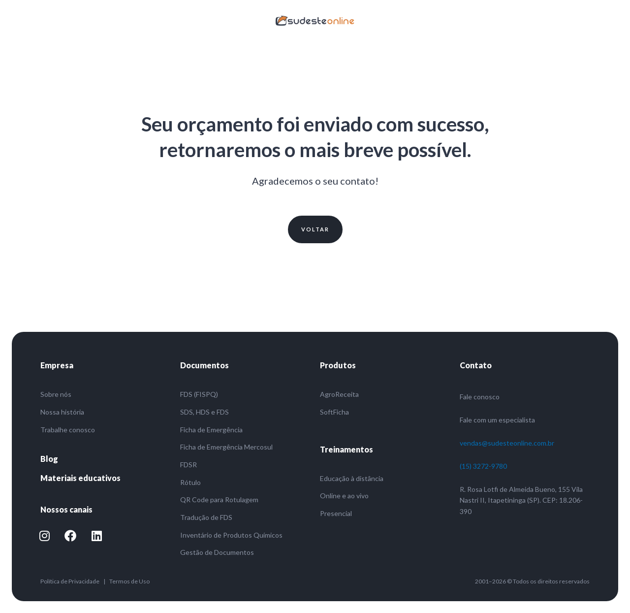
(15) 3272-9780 (483, 466)
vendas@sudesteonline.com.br (507, 443)
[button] (315, 229)
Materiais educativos (80, 478)
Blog (49, 458)
